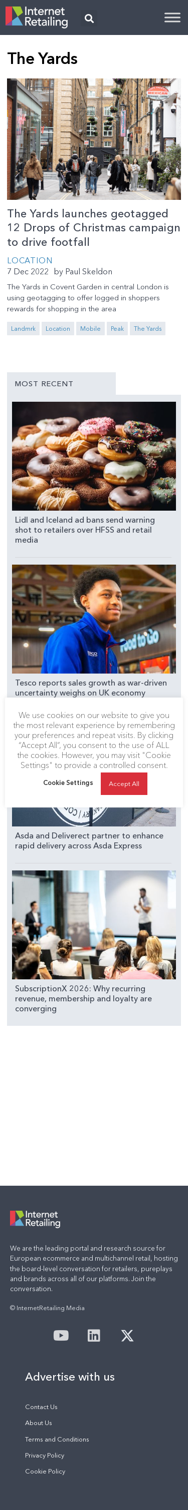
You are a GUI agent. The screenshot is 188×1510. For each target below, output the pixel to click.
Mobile (90, 328)
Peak (117, 328)
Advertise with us (70, 1377)
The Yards (147, 328)
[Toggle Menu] (172, 17)
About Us (38, 1423)
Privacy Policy (44, 1455)
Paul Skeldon (88, 271)
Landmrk (23, 328)
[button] (89, 18)
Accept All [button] (124, 783)
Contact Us (41, 1407)
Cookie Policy (45, 1471)
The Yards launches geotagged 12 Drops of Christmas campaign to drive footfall (93, 228)
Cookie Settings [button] (68, 782)
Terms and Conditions (57, 1439)
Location (29, 260)
